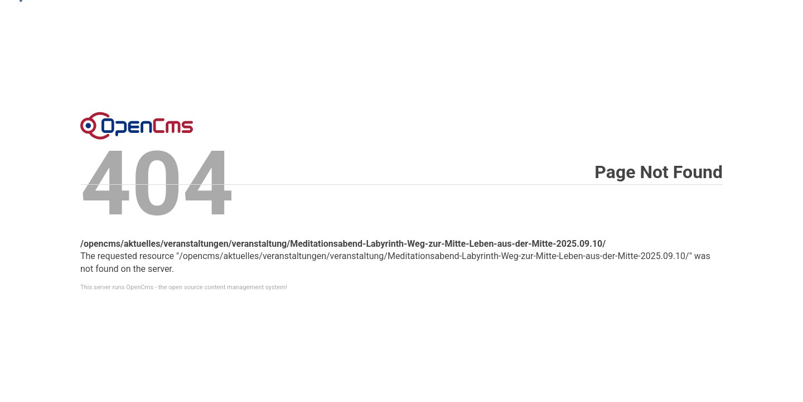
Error (136, 126)
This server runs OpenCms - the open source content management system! (183, 287)
